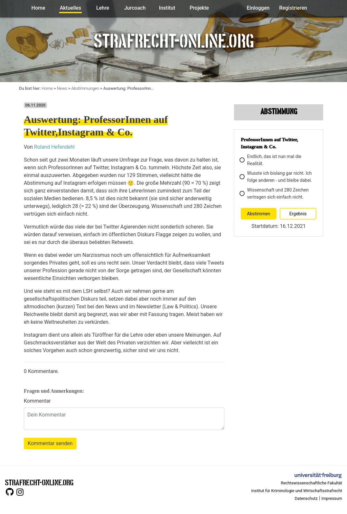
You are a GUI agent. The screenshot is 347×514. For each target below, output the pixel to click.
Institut (167, 8)
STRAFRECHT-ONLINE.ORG (39, 482)
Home (38, 8)
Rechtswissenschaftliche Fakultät (311, 483)
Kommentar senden (50, 443)
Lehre (102, 8)
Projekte (199, 8)
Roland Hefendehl (54, 147)
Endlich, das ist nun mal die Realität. (271, 160)
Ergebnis (298, 213)
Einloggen (258, 8)
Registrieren (293, 8)
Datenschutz (306, 498)
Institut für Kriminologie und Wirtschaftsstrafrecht (296, 490)
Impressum (332, 498)
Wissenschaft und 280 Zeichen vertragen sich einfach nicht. (275, 193)
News (62, 88)
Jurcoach (135, 8)
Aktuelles (70, 8)
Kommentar (37, 401)
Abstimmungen (85, 88)
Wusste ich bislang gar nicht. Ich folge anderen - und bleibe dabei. (276, 177)
